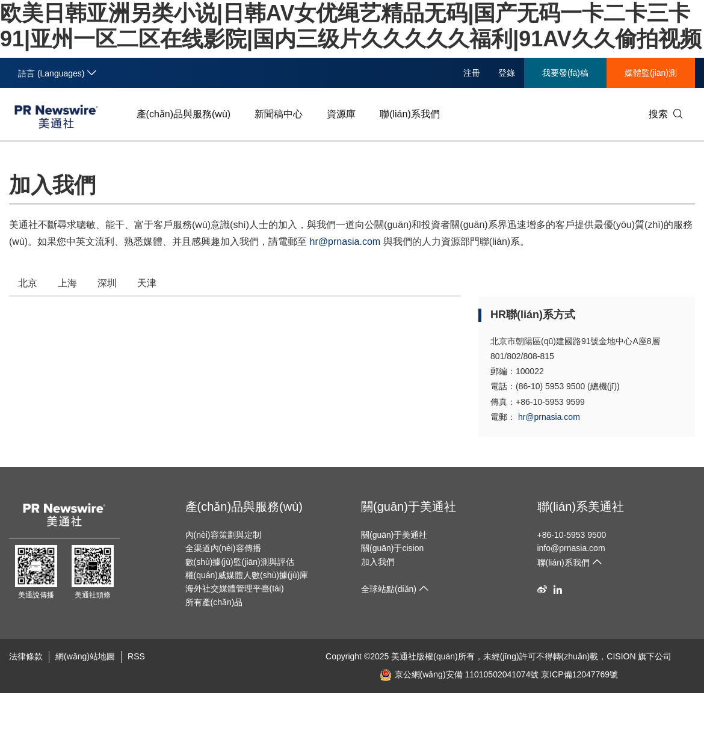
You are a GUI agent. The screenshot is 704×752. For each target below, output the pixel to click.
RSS (136, 656)
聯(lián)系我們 (410, 114)
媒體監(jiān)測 (651, 73)
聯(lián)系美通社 (580, 506)
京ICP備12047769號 (579, 674)
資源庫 (341, 114)
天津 (146, 283)
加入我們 (378, 562)
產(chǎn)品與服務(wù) (184, 114)
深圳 (107, 283)
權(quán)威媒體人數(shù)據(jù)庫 (247, 575)
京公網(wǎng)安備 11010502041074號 (459, 674)
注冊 (471, 73)
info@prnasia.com (571, 548)
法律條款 (26, 656)
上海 (67, 283)
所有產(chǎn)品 (214, 602)
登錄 (506, 73)
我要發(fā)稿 (565, 73)
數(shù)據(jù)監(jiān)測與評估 (239, 562)
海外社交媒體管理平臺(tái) (234, 588)
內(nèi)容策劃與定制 (223, 535)
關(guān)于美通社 (408, 506)
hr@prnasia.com (345, 241)
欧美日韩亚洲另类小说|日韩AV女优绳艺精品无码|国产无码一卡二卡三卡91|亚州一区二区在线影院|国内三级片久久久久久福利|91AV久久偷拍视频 (270, 710)
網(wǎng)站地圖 (85, 656)
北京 (27, 283)
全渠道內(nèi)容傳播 (223, 548)
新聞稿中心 (279, 114)
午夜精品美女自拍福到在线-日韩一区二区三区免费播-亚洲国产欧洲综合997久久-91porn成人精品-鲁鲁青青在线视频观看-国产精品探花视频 (258, 722)
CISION (621, 656)
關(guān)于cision (392, 548)
